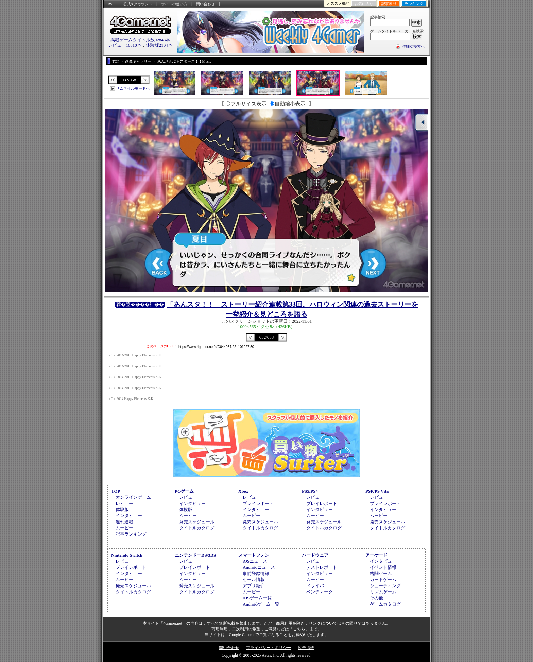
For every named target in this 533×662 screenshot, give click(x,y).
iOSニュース (255, 561)
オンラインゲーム (133, 497)
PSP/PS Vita (377, 491)
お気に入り (364, 4)
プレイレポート (258, 503)
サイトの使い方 (174, 4)
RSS (111, 4)
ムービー (124, 527)
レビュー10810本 (124, 45)
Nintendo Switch (126, 555)
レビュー (124, 503)
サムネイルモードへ (133, 88)
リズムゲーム (383, 591)
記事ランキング (131, 534)
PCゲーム (184, 491)
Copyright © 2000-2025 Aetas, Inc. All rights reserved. (266, 655)
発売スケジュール (196, 521)
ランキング (414, 4)
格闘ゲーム (381, 573)
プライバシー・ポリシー (268, 647)
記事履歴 (388, 4)
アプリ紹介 (254, 585)
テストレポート (321, 567)
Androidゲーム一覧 (261, 604)
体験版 (122, 509)
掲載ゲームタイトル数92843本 (140, 40)
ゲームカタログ (385, 604)
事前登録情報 (256, 573)
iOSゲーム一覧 (257, 597)
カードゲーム (383, 579)
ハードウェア (315, 555)
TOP (115, 491)
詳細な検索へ (413, 46)
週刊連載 (124, 521)
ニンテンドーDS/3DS (195, 555)
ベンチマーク (319, 591)
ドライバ (315, 585)
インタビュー (129, 515)
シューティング (385, 585)
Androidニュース (259, 567)
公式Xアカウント (137, 4)
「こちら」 (299, 629)
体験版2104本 (159, 45)
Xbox (243, 491)
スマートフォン (253, 555)
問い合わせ (205, 4)
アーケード (376, 555)
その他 (376, 597)
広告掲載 (306, 647)
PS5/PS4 (310, 491)
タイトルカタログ (196, 527)
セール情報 (254, 579)
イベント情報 (383, 567)
